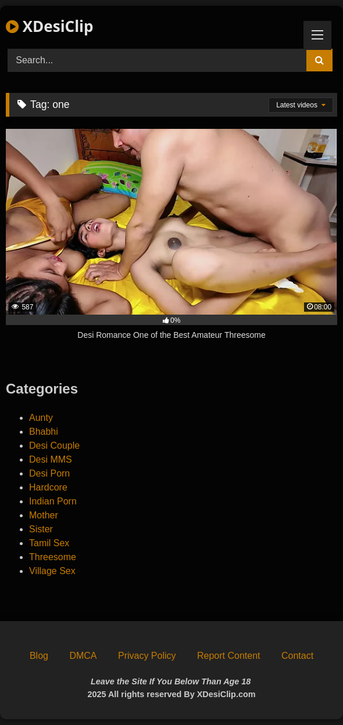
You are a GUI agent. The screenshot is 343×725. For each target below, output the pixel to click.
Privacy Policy (147, 656)
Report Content (228, 656)
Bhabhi (43, 432)
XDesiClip (49, 26)
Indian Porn (53, 501)
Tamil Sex (49, 543)
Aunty (41, 418)
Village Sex (52, 571)
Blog (39, 656)
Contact (297, 656)
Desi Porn (49, 473)
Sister (41, 529)
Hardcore (48, 487)
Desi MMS (50, 459)
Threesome (52, 557)
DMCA (83, 656)
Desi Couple (54, 445)
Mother (43, 515)
